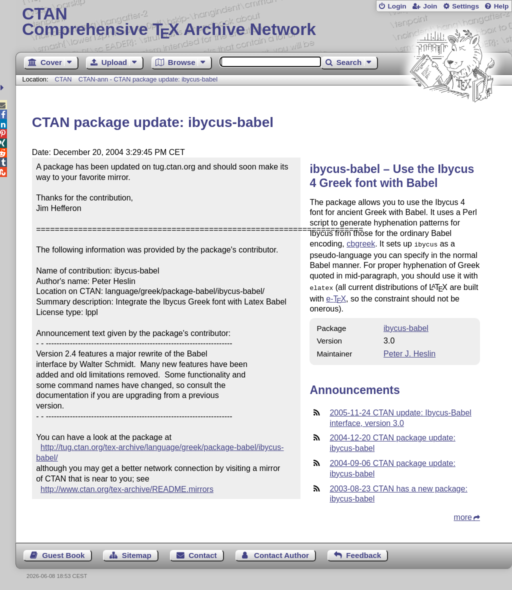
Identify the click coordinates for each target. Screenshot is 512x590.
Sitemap (137, 553)
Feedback (363, 553)
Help (501, 6)
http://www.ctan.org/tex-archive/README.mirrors (127, 489)
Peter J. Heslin (410, 352)
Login (397, 6)
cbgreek (360, 244)
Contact (202, 553)
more (463, 515)
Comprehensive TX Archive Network (264, 22)
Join (430, 6)
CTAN (63, 79)
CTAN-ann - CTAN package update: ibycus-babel (148, 79)
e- (336, 296)
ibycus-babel (406, 326)
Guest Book (63, 553)
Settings (465, 6)
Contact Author (281, 553)
